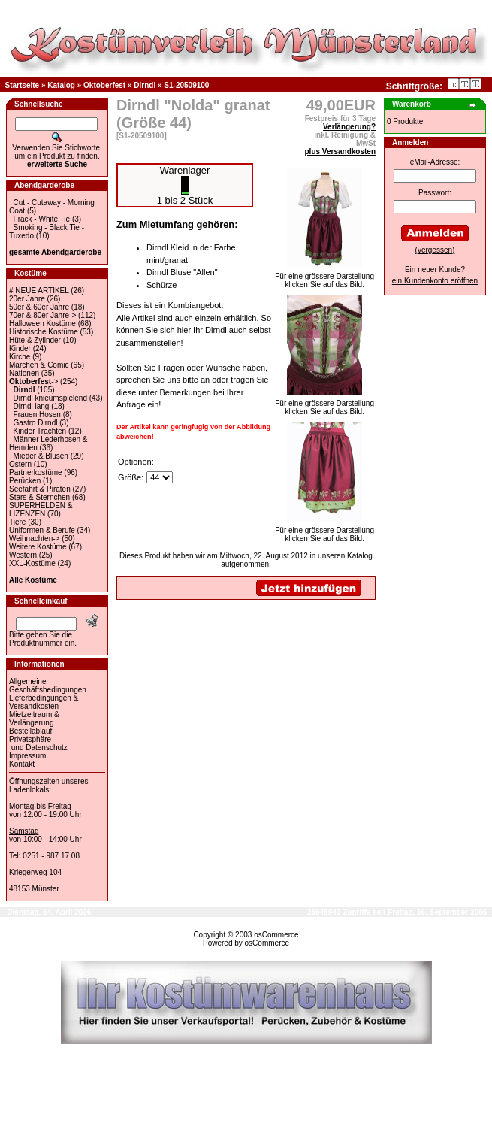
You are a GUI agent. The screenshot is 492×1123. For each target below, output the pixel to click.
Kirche (19, 357)
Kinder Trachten (40, 431)
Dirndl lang (32, 406)
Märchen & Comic (38, 365)
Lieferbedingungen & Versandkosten (43, 702)
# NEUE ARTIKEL (38, 290)
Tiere (17, 522)
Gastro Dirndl (36, 423)
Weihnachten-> (34, 538)
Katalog (61, 85)
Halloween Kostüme (42, 323)
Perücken (25, 481)
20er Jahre (27, 299)
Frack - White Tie (42, 219)
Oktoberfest (104, 85)
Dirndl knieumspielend (50, 398)
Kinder (20, 348)
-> (33, 381)
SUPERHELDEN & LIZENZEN (40, 509)
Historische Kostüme (43, 332)
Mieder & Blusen (41, 456)
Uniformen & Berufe (42, 530)
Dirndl (144, 85)
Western (23, 555)
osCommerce (276, 935)
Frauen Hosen (37, 414)
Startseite (22, 85)
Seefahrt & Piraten (40, 489)
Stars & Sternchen (39, 497)
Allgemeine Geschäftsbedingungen (47, 685)
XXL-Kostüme (32, 563)
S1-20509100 (186, 85)
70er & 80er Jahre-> (42, 315)
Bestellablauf (30, 731)
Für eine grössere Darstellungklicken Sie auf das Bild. (324, 277)
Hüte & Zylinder (35, 340)
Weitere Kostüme (38, 547)
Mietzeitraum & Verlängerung (34, 718)
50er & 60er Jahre (39, 307)
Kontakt (22, 764)
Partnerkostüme (35, 472)
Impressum (27, 756)
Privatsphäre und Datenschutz (38, 743)
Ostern (20, 464)
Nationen (24, 373)
